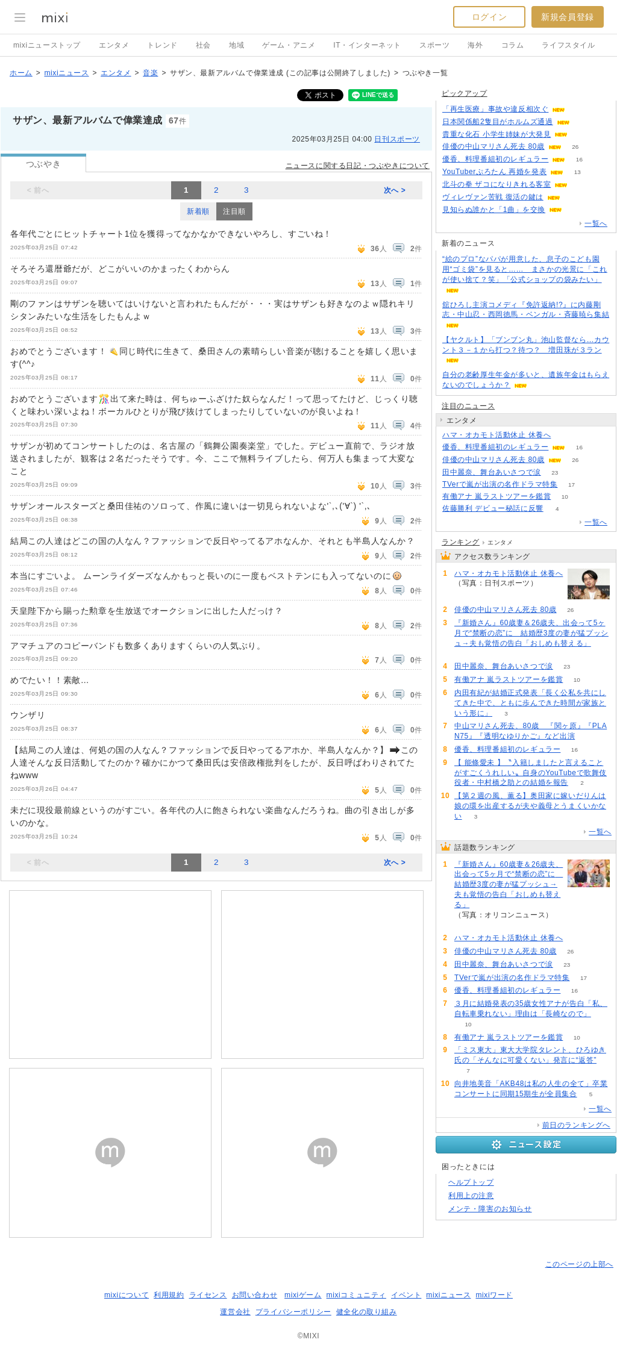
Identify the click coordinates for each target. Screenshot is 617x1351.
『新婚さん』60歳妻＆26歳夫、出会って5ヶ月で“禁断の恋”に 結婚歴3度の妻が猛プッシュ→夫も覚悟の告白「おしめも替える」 (531, 633)
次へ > (395, 190)
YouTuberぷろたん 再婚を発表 (494, 171)
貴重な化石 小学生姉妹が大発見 (496, 134)
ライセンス (208, 1295)
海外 (475, 45)
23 (554, 472)
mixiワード (494, 1295)
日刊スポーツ (397, 139)
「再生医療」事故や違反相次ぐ (495, 109)
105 (582, 184)
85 (583, 122)
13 (577, 172)
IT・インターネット (367, 45)
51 (565, 435)
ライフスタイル (568, 45)
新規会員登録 (567, 17)
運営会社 (235, 1312)
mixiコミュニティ (356, 1295)
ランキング (461, 542)
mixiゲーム (303, 1295)
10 (565, 496)
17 (571, 484)
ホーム (21, 73)
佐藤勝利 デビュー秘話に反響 (492, 508)
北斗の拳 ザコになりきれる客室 (496, 184)
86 (574, 197)
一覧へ (595, 223)
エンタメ (114, 45)
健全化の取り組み (366, 1312)
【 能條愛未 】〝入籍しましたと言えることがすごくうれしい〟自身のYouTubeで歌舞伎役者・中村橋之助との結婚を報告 (530, 772)
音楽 (150, 73)
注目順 (234, 211)
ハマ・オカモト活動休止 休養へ (496, 435)
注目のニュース (468, 406)
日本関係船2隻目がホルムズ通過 (497, 121)
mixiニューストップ (47, 45)
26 (575, 146)
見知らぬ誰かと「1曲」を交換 (493, 209)
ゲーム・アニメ (288, 45)
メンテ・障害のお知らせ (490, 1209)
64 (576, 210)
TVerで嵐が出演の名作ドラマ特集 (500, 484)
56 (468, 654)
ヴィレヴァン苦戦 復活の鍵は (492, 197)
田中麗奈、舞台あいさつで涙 (491, 472)
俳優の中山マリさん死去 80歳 (493, 146)
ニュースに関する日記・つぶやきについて (358, 165)
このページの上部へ (579, 1264)
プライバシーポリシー (293, 1312)
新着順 (198, 211)
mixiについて (126, 1295)
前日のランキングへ (576, 1125)
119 (582, 134)
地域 (236, 45)
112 (579, 109)
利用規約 (169, 1295)
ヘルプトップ (471, 1182)
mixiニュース (66, 73)
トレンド (162, 45)
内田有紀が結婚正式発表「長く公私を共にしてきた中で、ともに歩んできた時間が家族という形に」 (530, 702)
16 (579, 159)
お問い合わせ (255, 1295)
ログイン (489, 17)
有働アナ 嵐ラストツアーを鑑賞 (496, 496)
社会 (203, 45)
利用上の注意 (471, 1195)
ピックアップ (464, 93)
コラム (512, 45)
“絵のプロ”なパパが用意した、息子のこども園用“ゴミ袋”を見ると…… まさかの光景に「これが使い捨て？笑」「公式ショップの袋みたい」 (524, 269)
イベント (406, 1295)
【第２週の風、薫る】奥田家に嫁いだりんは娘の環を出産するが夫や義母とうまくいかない (530, 805)
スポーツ (434, 45)
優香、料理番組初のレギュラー (495, 159)
